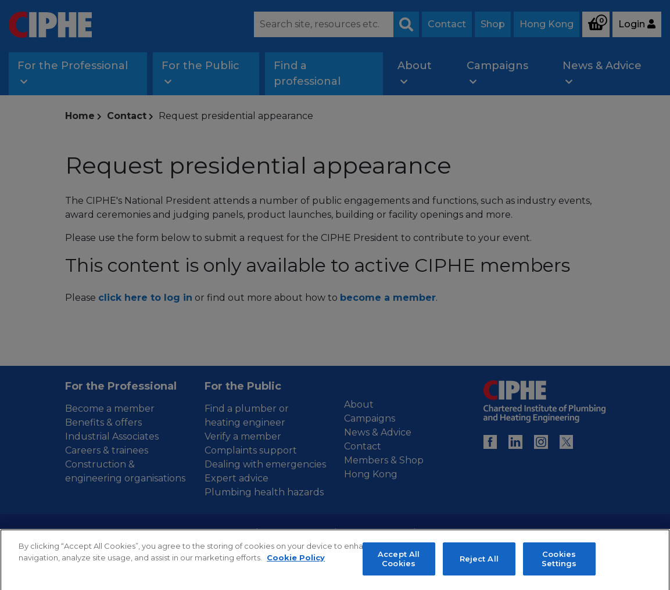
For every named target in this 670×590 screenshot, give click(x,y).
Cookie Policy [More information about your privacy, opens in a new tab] (296, 581)
